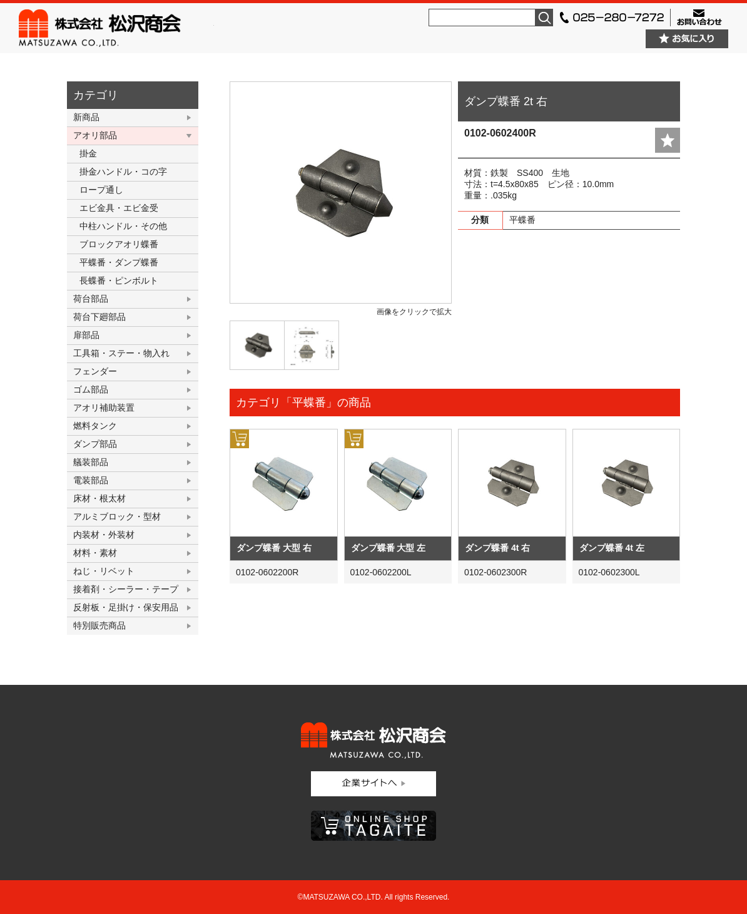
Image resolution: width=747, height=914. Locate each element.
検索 (544, 17)
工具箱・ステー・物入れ (121, 353)
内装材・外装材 (104, 535)
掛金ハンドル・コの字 (123, 172)
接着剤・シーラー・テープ (125, 589)
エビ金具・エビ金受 (118, 208)
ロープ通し (101, 190)
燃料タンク (95, 426)
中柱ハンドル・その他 (123, 226)
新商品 (86, 117)
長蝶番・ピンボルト (118, 280)
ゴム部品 (90, 389)
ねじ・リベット (104, 571)
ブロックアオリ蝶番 (118, 244)
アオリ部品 (95, 135)
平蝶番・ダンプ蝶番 (118, 262)
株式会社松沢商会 (116, 28)
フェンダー (95, 371)
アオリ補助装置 (104, 408)
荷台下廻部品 (99, 317)
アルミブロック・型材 (117, 516)
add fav (667, 140)
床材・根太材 (99, 498)
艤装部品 (90, 462)
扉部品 (86, 335)
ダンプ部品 (95, 444)
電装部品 (90, 480)
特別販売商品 (99, 625)
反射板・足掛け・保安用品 (125, 607)
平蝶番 (522, 220)
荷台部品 (90, 299)
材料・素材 (95, 553)
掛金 (88, 153)
